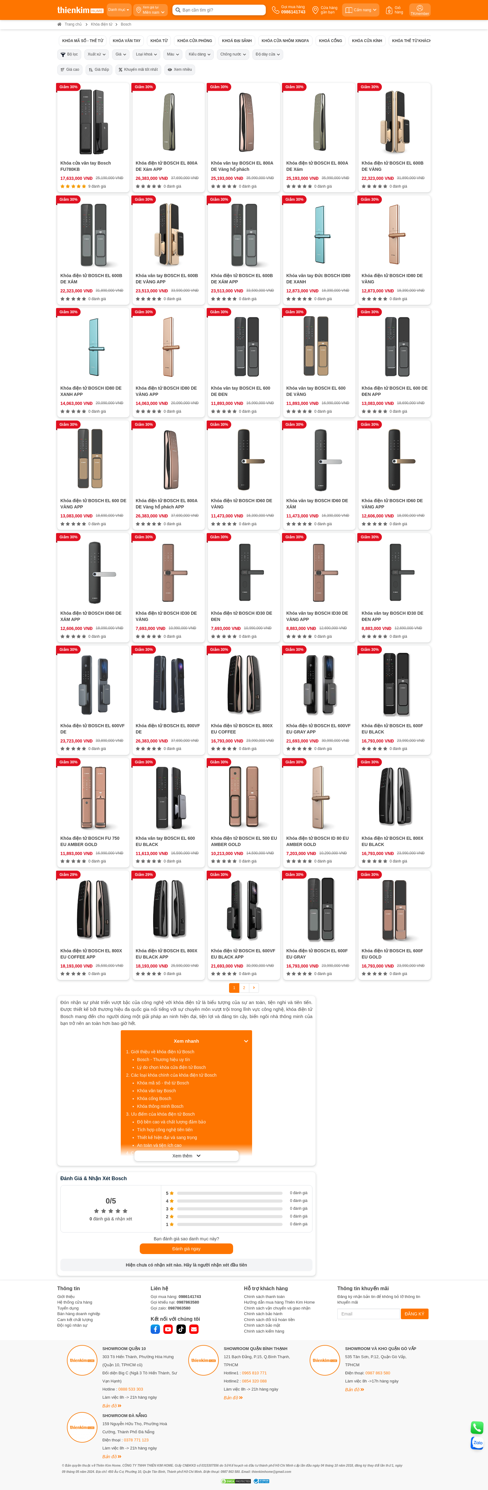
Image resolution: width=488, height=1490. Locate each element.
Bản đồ (111, 1405)
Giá (120, 54)
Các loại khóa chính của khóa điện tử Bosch (174, 1075)
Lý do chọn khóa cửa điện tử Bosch (171, 1067)
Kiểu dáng (199, 54)
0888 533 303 (130, 1389)
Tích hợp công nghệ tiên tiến (165, 1129)
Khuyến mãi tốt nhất (138, 69)
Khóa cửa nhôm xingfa (285, 40)
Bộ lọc (69, 54)
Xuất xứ (97, 54)
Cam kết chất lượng (75, 1319)
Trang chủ (69, 24)
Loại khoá (146, 54)
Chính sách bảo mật (262, 1325)
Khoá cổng (330, 40)
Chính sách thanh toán (264, 1296)
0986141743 (190, 1296)
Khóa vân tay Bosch (156, 1090)
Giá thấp (99, 69)
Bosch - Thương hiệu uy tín (163, 1059)
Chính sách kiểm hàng (264, 1331)
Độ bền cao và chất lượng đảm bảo (171, 1121)
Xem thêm (186, 1155)
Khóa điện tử (101, 24)
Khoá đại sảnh (236, 40)
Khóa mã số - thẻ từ (82, 40)
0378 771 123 (136, 1440)
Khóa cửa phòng (194, 40)
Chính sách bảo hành (263, 1313)
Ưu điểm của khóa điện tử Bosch (163, 1114)
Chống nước (233, 54)
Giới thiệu (65, 1296)
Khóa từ (158, 40)
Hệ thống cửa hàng (74, 1302)
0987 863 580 (377, 1373)
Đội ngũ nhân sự (72, 1325)
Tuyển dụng (68, 1308)
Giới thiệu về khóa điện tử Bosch (163, 1051)
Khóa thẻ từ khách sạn (416, 40)
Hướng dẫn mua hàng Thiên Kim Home (279, 1302)
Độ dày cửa (268, 54)
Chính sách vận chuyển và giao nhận (277, 1308)
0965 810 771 (254, 1373)
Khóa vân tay (127, 40)
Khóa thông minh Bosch (160, 1106)
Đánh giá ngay (186, 1248)
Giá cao (70, 69)
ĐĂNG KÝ (415, 1313)
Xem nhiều (180, 69)
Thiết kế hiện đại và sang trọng (167, 1137)
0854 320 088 (254, 1381)
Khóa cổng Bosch (154, 1098)
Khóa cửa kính (367, 40)
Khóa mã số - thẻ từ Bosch (163, 1082)
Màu (173, 54)
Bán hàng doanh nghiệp (78, 1313)
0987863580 (187, 1302)
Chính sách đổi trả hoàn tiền (269, 1319)
